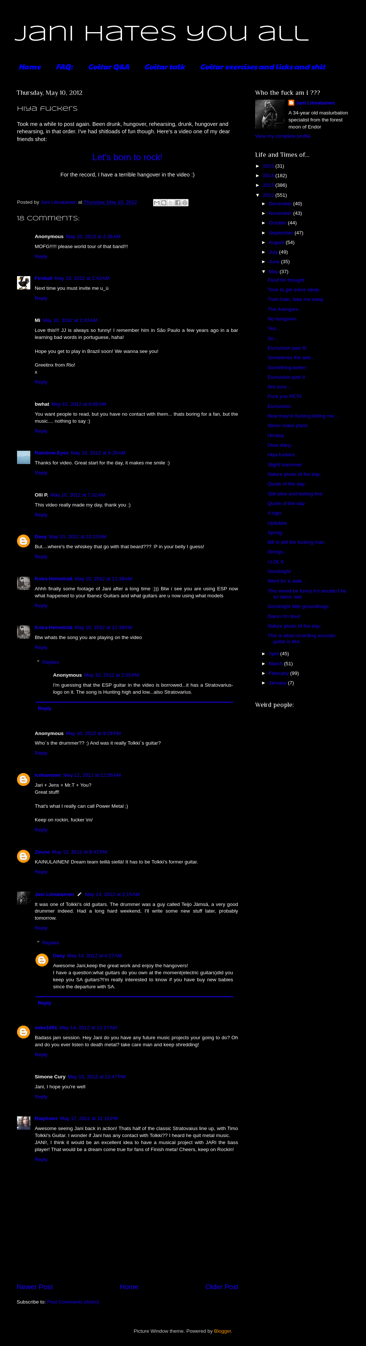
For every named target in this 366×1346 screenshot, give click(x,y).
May (274, 271)
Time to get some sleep (293, 289)
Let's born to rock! (127, 157)
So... (273, 338)
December (281, 203)
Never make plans (288, 425)
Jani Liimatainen (54, 894)
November (281, 213)
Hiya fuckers (281, 454)
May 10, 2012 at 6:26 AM (98, 453)
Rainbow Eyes (52, 453)
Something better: (287, 367)
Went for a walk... (287, 581)
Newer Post (35, 1287)
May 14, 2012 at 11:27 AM (88, 1027)
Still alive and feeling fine (295, 494)
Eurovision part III (287, 348)
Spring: (276, 532)
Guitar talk (164, 66)
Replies (51, 662)
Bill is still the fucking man (296, 542)
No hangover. (282, 319)
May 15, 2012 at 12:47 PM (96, 1076)
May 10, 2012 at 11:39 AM (103, 627)
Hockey (276, 435)
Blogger (222, 1331)
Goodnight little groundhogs (298, 606)
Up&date (277, 523)
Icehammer (48, 775)
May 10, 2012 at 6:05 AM (78, 404)
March (276, 663)
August (277, 242)
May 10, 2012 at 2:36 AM (93, 236)
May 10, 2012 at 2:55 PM (111, 675)
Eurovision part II (286, 377)
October (278, 223)
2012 (269, 195)
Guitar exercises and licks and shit (262, 66)
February (279, 673)
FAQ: (64, 66)
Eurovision (279, 406)
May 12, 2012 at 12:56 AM (92, 775)
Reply (41, 256)
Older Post (222, 1287)
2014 (269, 175)
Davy (41, 536)
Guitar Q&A (108, 66)
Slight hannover (285, 464)
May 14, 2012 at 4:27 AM (94, 955)
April (274, 653)
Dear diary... (281, 445)
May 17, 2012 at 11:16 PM (89, 1118)
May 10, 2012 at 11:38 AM (103, 578)
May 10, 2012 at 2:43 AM (82, 278)
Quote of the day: (287, 484)
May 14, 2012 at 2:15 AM (112, 894)
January (278, 683)
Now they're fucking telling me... (303, 416)
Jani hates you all (162, 34)
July (274, 252)
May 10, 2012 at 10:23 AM (77, 536)
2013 (269, 185)
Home (29, 66)
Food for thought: (287, 280)
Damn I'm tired (284, 616)
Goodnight (279, 571)
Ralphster (46, 1118)
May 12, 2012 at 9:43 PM (79, 852)
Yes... (274, 328)
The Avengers (283, 309)
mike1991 (46, 1027)
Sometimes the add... (291, 357)
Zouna (42, 852)
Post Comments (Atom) (73, 1302)
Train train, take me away (295, 299)
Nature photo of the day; (294, 626)
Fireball (43, 278)
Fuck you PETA (285, 396)
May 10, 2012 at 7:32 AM (78, 495)
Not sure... (279, 386)
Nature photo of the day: (294, 474)
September (282, 233)
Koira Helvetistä (53, 578)
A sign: (275, 513)
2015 (269, 166)
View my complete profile (283, 136)
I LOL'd (276, 561)
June (275, 261)
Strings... (277, 551)
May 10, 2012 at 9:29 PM (93, 733)
